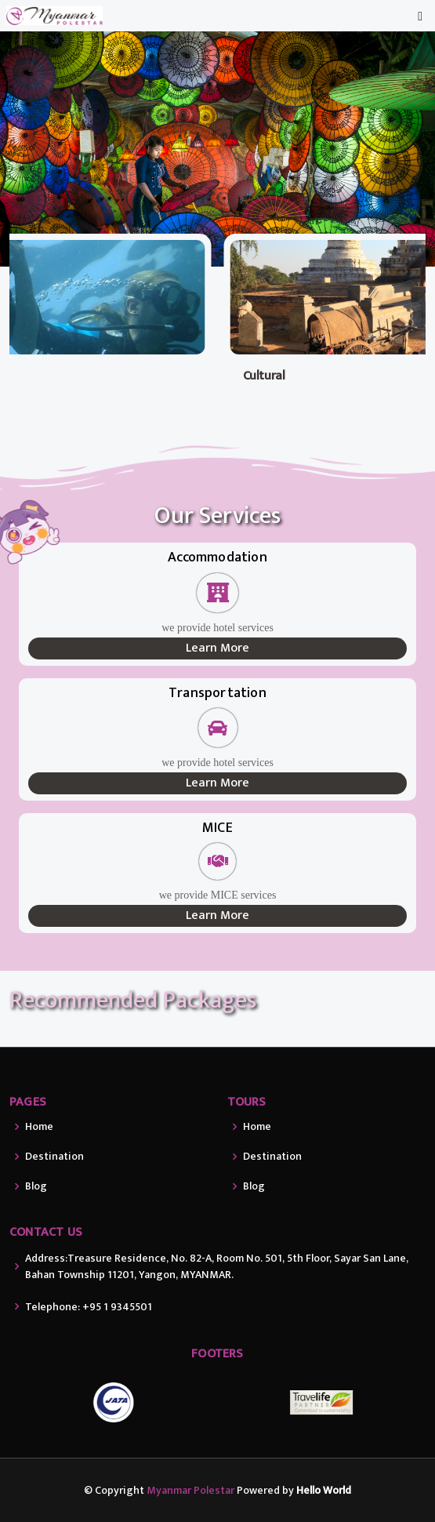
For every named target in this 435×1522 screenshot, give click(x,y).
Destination (54, 1156)
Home (39, 1126)
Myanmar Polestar (190, 1490)
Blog (36, 1186)
